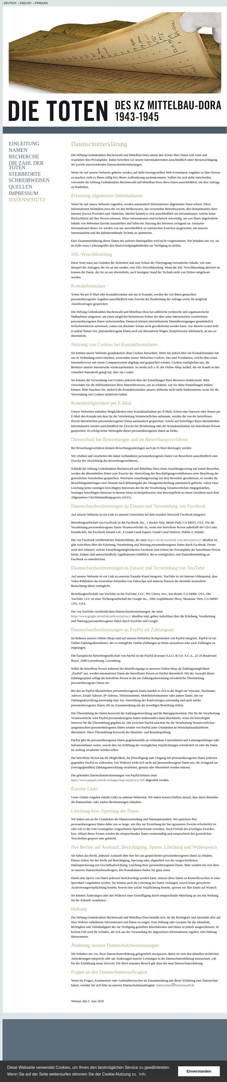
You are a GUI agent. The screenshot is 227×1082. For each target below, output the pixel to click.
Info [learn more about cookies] (142, 1074)
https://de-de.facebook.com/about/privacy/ (175, 540)
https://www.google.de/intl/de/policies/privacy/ (101, 616)
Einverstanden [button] (199, 1071)
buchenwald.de (184, 985)
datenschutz (163, 985)
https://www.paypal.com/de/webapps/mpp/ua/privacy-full (108, 780)
